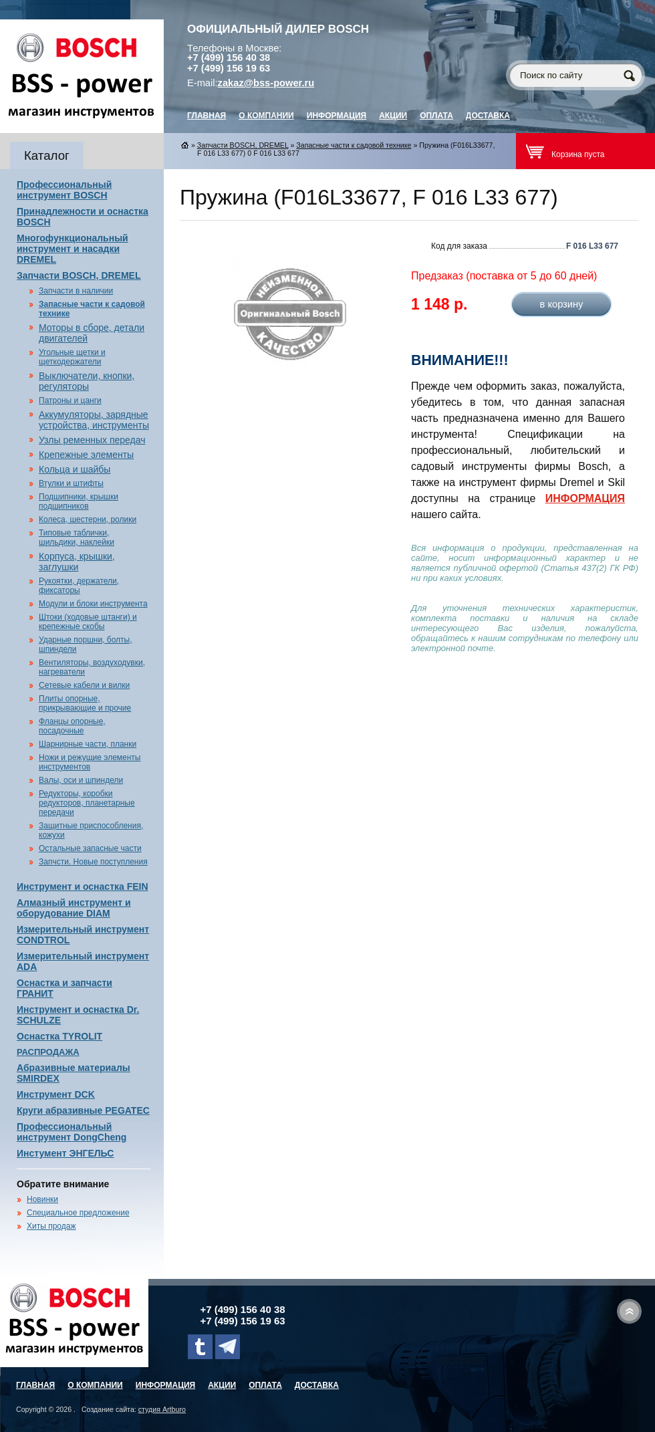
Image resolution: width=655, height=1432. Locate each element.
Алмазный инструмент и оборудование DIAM (74, 908)
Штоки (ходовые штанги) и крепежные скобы (88, 621)
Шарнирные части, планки (87, 744)
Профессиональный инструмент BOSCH (64, 190)
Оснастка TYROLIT (59, 1036)
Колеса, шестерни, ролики (87, 519)
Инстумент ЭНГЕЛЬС (65, 1153)
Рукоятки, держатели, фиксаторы (79, 585)
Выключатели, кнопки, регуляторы (86, 381)
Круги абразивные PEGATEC (83, 1110)
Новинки (42, 1199)
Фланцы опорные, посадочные (72, 726)
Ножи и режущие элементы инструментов (89, 762)
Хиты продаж (51, 1226)
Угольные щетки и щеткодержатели (72, 357)
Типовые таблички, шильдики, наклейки (76, 537)
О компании (266, 115)
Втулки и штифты (71, 483)
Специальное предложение (78, 1212)
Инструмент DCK (56, 1094)
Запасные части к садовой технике (353, 145)
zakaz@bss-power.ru (266, 83)
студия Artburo (162, 1409)
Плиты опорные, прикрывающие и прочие (85, 703)
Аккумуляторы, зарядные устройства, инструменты (94, 420)
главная (206, 115)
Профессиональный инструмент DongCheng (71, 1132)
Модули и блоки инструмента (93, 603)
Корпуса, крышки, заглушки (77, 561)
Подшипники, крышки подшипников (78, 501)
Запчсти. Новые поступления (93, 861)
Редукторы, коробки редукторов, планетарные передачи (87, 803)
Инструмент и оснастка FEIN (82, 886)
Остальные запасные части (90, 848)
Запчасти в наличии (76, 290)
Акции (393, 115)
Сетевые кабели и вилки (84, 685)
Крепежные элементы (86, 454)
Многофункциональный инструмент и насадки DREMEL (72, 249)
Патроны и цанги (70, 400)
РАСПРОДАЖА (48, 1052)
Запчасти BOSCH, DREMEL (79, 275)
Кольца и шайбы (74, 469)
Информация (336, 115)
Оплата (436, 115)
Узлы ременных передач (92, 440)
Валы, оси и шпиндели (81, 780)
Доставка (488, 115)
